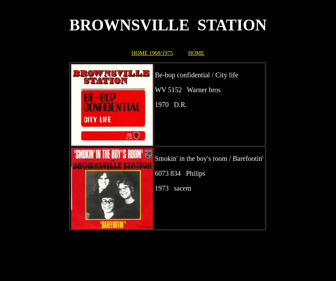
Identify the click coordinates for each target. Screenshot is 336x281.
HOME (196, 53)
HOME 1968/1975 (152, 53)
